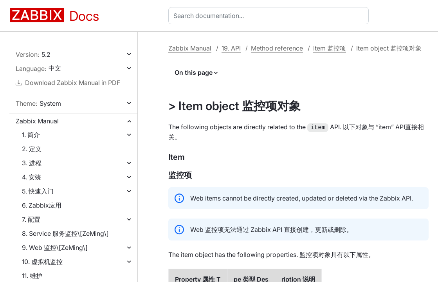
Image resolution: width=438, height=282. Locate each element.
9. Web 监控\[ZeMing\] (55, 247)
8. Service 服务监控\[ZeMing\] (65, 233)
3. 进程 (31, 163)
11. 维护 (32, 276)
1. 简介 (31, 135)
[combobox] (270, 15)
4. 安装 (31, 177)
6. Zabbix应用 (41, 205)
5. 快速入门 (38, 191)
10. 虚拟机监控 (42, 262)
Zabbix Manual (37, 121)
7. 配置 (31, 219)
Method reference (277, 48)
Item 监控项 (329, 48)
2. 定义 (31, 149)
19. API (231, 48)
